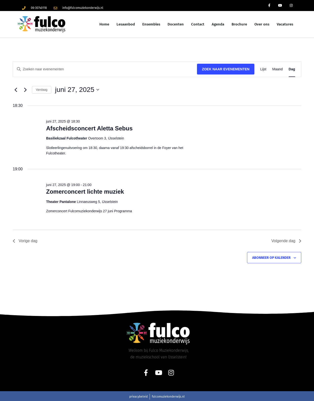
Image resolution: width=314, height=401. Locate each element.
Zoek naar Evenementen (225, 69)
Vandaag (41, 89)
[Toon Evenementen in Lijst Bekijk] (263, 69)
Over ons (261, 24)
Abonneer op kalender (271, 258)
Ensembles (151, 24)
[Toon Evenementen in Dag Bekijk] (292, 69)
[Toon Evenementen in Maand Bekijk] (277, 69)
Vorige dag (25, 241)
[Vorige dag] (16, 90)
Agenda (218, 24)
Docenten (176, 24)
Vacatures (285, 24)
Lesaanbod (126, 24)
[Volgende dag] (25, 90)
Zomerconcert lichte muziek (85, 191)
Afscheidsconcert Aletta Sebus (89, 128)
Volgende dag (286, 241)
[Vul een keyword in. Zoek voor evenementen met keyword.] (105, 69)
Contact (197, 24)
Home (104, 24)
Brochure (239, 24)
